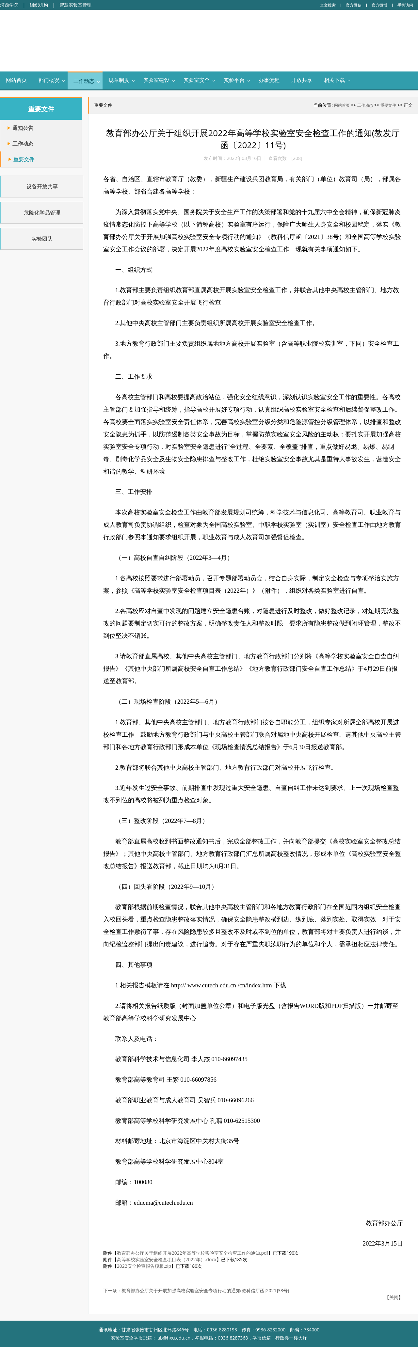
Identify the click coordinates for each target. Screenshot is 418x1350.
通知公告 (22, 128)
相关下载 (334, 80)
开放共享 (301, 80)
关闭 (393, 1300)
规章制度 (118, 80)
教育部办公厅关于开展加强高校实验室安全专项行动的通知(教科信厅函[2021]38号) (207, 1294)
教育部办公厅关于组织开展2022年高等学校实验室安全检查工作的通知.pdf (194, 1256)
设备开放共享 (38, 186)
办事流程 (269, 80)
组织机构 (39, 5)
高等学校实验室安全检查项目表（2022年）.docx (168, 1263)
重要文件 (388, 106)
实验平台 (234, 80)
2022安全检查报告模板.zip (146, 1269)
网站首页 (16, 80)
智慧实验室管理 (75, 5)
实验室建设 (156, 80)
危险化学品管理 (38, 212)
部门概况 (49, 80)
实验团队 (38, 239)
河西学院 (9, 5)
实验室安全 (197, 80)
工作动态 (83, 81)
